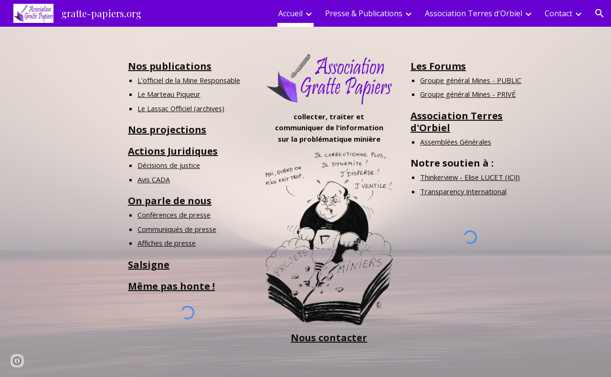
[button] (599, 13)
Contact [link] (558, 13)
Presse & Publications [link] (363, 13)
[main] (187, 176)
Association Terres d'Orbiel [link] (473, 13)
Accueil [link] (290, 13)
